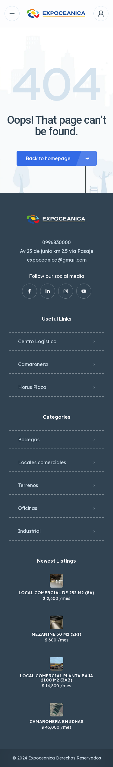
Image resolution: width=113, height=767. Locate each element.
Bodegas (28, 439)
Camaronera (33, 364)
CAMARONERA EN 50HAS (56, 721)
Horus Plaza (32, 387)
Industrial (29, 531)
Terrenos (28, 485)
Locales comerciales (42, 462)
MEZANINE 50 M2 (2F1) (56, 634)
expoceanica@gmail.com (56, 260)
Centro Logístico (37, 341)
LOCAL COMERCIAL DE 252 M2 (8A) (56, 593)
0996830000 (56, 242)
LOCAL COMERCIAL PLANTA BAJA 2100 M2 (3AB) (56, 678)
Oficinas (27, 508)
